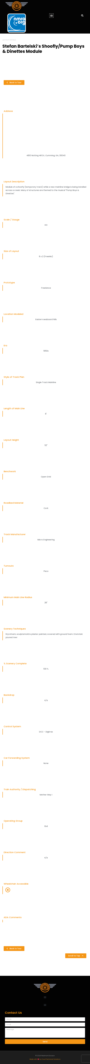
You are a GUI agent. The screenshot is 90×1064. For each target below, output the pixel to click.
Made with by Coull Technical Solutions (45, 1059)
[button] (51, 15)
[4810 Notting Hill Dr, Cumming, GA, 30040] (45, 133)
